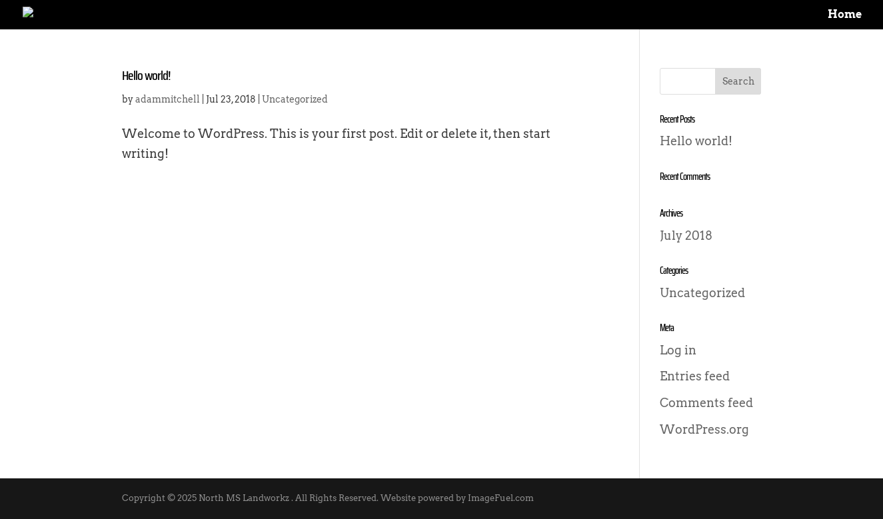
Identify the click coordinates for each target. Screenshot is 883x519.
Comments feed (706, 403)
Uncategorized (295, 99)
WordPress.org (704, 429)
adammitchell (167, 99)
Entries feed (695, 376)
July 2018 (686, 236)
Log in (678, 350)
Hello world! (146, 75)
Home (845, 15)
